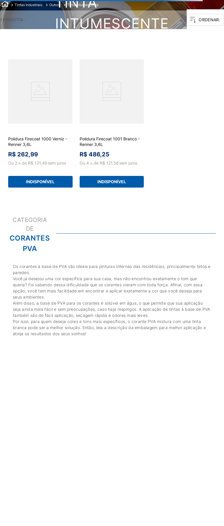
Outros (54, 5)
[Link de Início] (5, 5)
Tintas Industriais (28, 5)
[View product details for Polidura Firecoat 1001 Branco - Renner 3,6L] (112, 124)
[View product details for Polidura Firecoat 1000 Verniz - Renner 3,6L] (40, 124)
